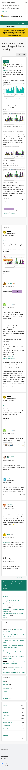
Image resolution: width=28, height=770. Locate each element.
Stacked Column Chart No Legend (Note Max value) (13, 98)
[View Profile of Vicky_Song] (9, 283)
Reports (13, 213)
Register (7, 23)
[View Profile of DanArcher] (5, 640)
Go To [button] (23, 23)
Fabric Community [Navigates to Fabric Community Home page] (16, 16)
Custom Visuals (6, 725)
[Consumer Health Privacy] (14, 765)
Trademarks (3, 760)
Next (25, 738)
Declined (5, 695)
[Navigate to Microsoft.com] (5, 16)
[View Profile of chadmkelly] (6, 672)
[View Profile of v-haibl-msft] (14, 231)
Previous (19, 738)
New (4, 681)
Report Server (6, 715)
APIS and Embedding (8, 722)
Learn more (4, 11)
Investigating (6, 688)
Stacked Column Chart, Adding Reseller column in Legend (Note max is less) (12, 127)
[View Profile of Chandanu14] (6, 635)
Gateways (5, 719)
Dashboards (6, 213)
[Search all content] (16, 26)
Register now (17, 35)
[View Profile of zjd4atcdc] (5, 651)
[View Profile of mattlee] (9, 629)
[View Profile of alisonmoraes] (6, 626)
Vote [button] (6, 61)
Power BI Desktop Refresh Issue (18, 672)
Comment (5, 588)
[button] (14, 90)
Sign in (13, 23)
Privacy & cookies (4, 756)
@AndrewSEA (6, 240)
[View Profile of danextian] (11, 456)
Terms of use (3, 758)
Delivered (5, 698)
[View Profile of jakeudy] (8, 534)
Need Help (5, 735)
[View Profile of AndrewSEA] (5, 70)
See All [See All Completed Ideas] (5, 617)
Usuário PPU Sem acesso (18, 626)
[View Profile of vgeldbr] (5, 645)
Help (18, 23)
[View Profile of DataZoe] (10, 667)
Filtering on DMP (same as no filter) (10, 182)
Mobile (4, 732)
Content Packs (6, 729)
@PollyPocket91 (7, 542)
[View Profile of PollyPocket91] (10, 504)
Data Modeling (6, 709)
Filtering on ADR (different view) (9, 160)
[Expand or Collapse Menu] (2, 19)
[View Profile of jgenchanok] (9, 479)
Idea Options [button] (21, 54)
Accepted (5, 691)
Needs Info (9, 209)
